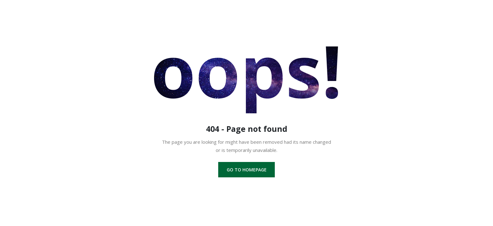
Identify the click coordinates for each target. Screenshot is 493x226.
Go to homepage (247, 170)
